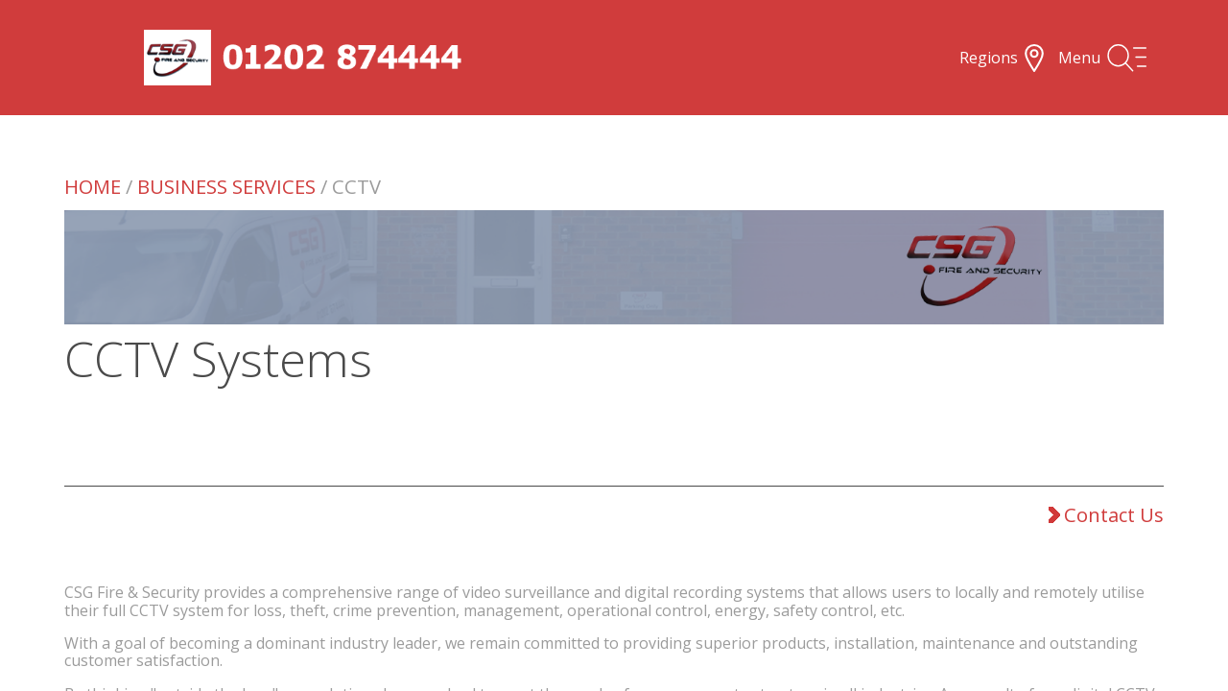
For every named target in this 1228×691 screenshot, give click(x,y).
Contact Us (1103, 515)
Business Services (226, 186)
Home (92, 186)
